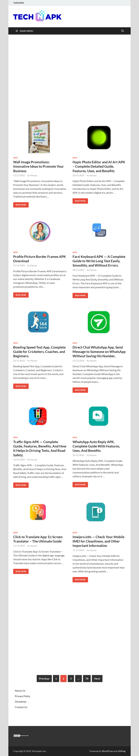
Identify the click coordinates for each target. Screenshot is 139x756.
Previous (44, 678)
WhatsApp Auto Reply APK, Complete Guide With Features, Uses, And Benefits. (96, 446)
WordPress (107, 751)
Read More (19, 204)
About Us (20, 690)
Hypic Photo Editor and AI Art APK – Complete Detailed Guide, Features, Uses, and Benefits (99, 166)
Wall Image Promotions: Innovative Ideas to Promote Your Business (38, 166)
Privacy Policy (22, 696)
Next (97, 678)
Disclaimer (21, 701)
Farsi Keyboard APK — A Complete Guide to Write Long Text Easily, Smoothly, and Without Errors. (99, 260)
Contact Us (21, 707)
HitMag (121, 751)
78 (86, 678)
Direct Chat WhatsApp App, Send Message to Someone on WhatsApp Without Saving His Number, (99, 351)
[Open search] (122, 31)
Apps (15, 158)
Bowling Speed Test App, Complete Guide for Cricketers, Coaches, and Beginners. (39, 351)
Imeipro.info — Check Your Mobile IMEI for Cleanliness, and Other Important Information (98, 541)
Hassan (33, 175)
